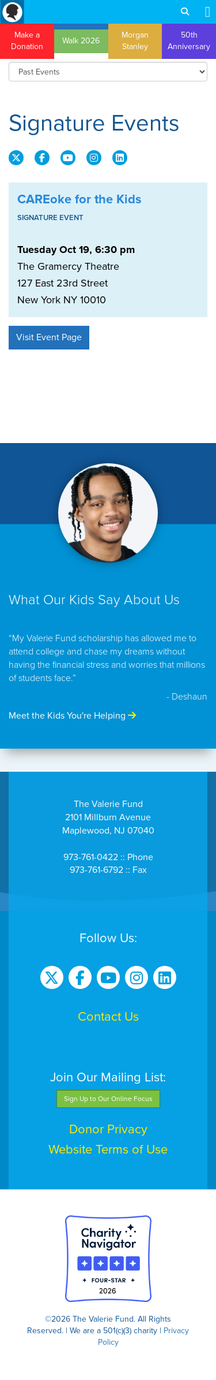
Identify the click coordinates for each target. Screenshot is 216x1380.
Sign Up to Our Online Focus (108, 1099)
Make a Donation (27, 40)
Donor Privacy (108, 1129)
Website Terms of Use (108, 1149)
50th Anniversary (189, 40)
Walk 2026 (81, 41)
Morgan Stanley (135, 40)
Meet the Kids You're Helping (72, 715)
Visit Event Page (49, 337)
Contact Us (108, 1016)
